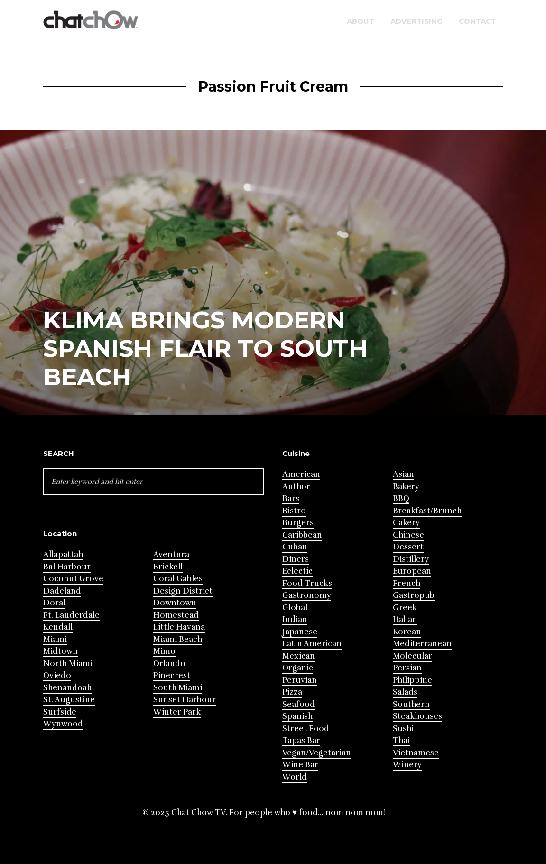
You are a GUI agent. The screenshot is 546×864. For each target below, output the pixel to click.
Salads (405, 692)
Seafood (298, 704)
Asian (403, 474)
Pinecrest (171, 675)
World (294, 777)
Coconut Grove (73, 579)
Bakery (406, 487)
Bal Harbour (67, 567)
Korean (407, 632)
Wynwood (63, 724)
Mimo (164, 651)
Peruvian (299, 680)
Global (294, 608)
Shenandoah (67, 688)
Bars (290, 498)
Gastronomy (306, 595)
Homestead (176, 615)
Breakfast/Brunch (427, 511)
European (412, 571)
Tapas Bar (301, 740)
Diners (295, 559)
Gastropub (414, 595)
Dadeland (62, 591)
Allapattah (63, 554)
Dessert (408, 547)
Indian (294, 619)
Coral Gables (178, 579)
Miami (55, 639)
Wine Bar (300, 765)
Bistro (294, 511)
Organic (297, 668)
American (301, 474)
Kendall (58, 627)
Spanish (297, 716)
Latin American (312, 644)
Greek (405, 608)
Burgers (298, 523)
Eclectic (297, 571)
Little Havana (179, 627)
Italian (405, 619)
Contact (477, 21)
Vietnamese (416, 753)
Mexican (298, 656)
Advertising (416, 21)
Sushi (403, 729)
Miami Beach (177, 639)
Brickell (168, 567)
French (406, 583)
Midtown (60, 651)
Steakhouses (417, 716)
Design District (183, 591)
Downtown (174, 603)
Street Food (305, 729)
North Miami (68, 664)
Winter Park (177, 712)
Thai (401, 740)
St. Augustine (69, 700)
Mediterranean (422, 644)
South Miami (177, 688)
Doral (54, 603)
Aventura (171, 554)
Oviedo (57, 675)
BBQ (401, 498)
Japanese (299, 632)
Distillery (411, 559)
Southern (411, 704)
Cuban (294, 547)
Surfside (59, 712)
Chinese (408, 535)
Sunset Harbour (184, 700)
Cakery (406, 523)
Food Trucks (307, 583)
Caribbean (302, 535)
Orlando (169, 664)
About (360, 21)
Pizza (292, 692)
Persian (407, 668)
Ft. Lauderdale (71, 615)
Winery (407, 765)
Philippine (412, 680)
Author (296, 487)
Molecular (412, 656)
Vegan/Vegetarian (316, 753)
